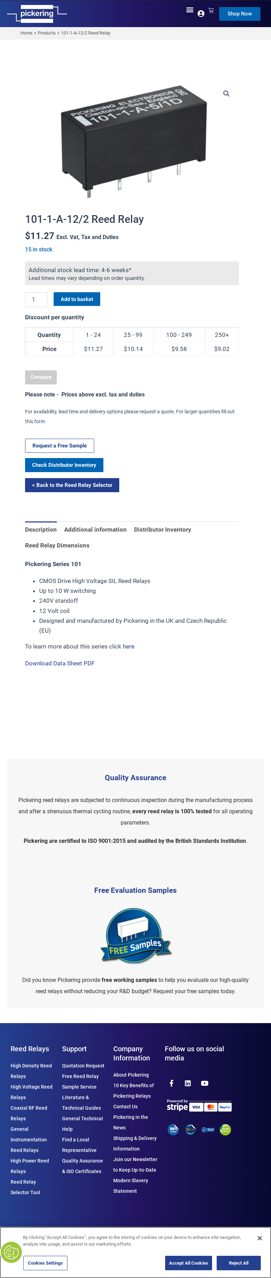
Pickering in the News (130, 1122)
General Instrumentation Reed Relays (29, 1139)
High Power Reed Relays (30, 1166)
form (39, 421)
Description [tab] (41, 529)
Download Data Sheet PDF (60, 663)
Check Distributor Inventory (64, 465)
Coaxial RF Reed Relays (29, 1113)
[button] (190, 9)
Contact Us (125, 1106)
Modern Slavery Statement (130, 1186)
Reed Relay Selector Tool (25, 1187)
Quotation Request (83, 1066)
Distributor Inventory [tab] (162, 529)
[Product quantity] (36, 299)
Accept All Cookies (188, 1263)
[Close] (259, 1238)
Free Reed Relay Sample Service (80, 1081)
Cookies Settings (45, 1263)
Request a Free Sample (59, 446)
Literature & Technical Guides (81, 1103)
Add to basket (77, 299)
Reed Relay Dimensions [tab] (57, 545)
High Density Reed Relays (31, 1071)
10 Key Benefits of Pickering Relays (133, 1091)
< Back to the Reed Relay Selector (72, 485)
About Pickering (131, 1075)
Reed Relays (30, 1049)
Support (74, 1049)
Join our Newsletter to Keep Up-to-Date (135, 1165)
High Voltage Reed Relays (32, 1092)
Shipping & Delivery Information (135, 1143)
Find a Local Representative (79, 1145)
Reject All (238, 1263)
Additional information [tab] (95, 529)
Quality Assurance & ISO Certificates (82, 1166)
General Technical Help (82, 1124)
